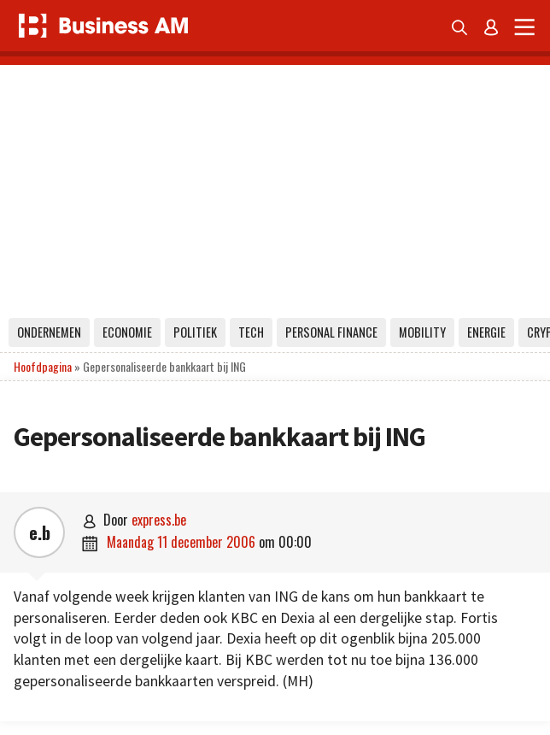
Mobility (422, 332)
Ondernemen (49, 332)
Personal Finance (331, 332)
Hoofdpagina (43, 366)
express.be (159, 519)
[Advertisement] (275, 184)
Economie (127, 332)
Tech (251, 332)
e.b (39, 532)
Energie (486, 332)
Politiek (195, 332)
